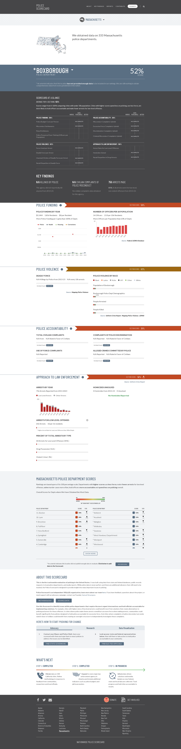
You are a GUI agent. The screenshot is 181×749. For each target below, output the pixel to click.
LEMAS (141, 316)
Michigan (83, 713)
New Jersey (105, 710)
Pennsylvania (105, 728)
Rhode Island (105, 731)
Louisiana (62, 728)
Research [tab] (91, 628)
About (89, 6)
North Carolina (84, 726)
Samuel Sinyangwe (88, 595)
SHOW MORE (90, 554)
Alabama (41, 710)
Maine (82, 710)
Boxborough (52, 70)
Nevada (103, 715)
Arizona (40, 715)
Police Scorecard (42, 7)
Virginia (125, 721)
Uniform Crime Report (113, 316)
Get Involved (133, 699)
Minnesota (83, 715)
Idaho (61, 715)
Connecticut (42, 723)
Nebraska (83, 731)
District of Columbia (44, 726)
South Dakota (126, 710)
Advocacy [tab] (54, 628)
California (41, 718)
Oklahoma (104, 723)
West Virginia (126, 731)
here (104, 592)
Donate (133, 6)
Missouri (83, 718)
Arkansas (41, 713)
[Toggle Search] (144, 6)
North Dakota (84, 728)
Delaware (41, 728)
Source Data (63, 601)
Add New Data (122, 564)
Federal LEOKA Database (135, 241)
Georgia (61, 708)
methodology (45, 601)
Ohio (102, 721)
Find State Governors (56, 644)
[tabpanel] (90, 639)
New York (104, 718)
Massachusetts (90, 19)
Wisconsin (125, 728)
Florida (40, 731)
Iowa (60, 713)
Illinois (61, 718)
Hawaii (61, 710)
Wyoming (125, 733)
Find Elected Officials (112, 644)
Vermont (125, 723)
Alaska (40, 708)
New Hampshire (106, 708)
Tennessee (126, 713)
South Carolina (127, 708)
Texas (124, 715)
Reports (110, 6)
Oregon (103, 726)
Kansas (61, 723)
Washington (126, 726)
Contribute (120, 6)
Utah (123, 718)
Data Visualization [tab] (126, 628)
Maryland (83, 708)
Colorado (41, 721)
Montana (83, 723)
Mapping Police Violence (80, 292)
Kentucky (62, 726)
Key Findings (99, 6)
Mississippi (84, 721)
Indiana (61, 721)
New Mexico (105, 713)
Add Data (49, 286)
